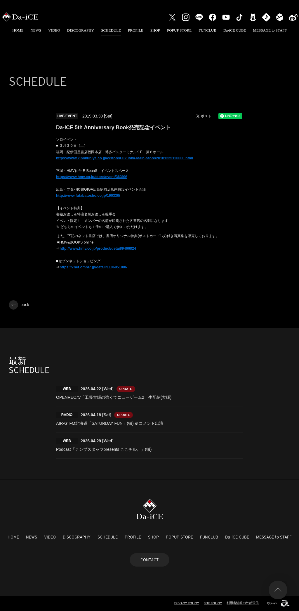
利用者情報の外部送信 (243, 603)
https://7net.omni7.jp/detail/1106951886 (93, 267)
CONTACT (149, 560)
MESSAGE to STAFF (270, 30)
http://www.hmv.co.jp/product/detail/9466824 (98, 248)
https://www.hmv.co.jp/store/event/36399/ (91, 177)
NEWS (35, 30)
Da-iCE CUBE (234, 30)
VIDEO (54, 30)
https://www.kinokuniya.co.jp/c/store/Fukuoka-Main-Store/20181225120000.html (124, 158)
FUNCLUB (207, 30)
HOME (17, 30)
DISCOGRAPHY (80, 30)
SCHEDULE (111, 30)
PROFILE (135, 30)
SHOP (155, 30)
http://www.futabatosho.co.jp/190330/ (88, 196)
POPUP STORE (179, 30)
